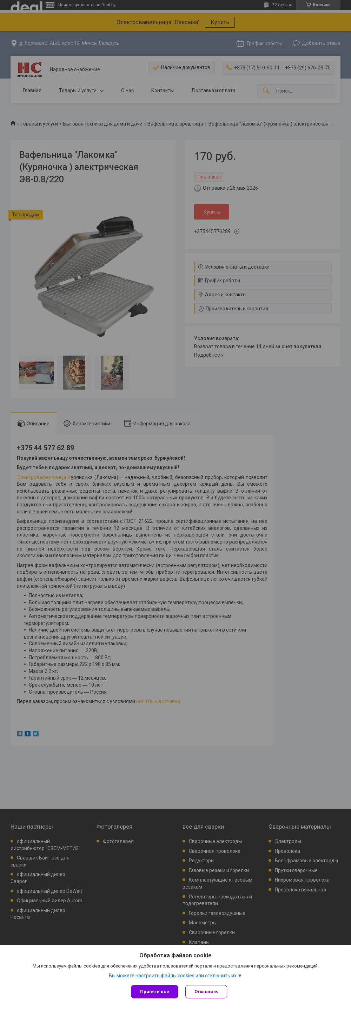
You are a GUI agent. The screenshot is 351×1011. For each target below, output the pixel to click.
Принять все (154, 991)
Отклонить (206, 991)
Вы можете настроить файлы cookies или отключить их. (173, 975)
